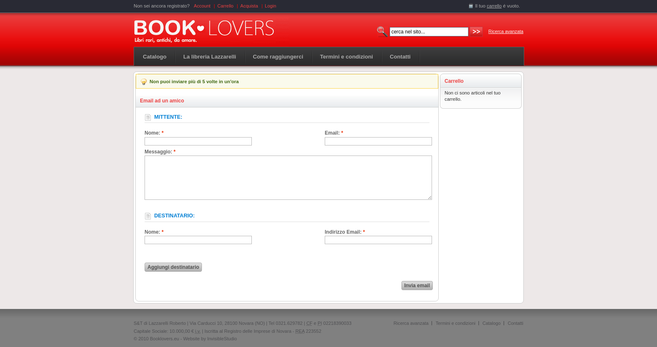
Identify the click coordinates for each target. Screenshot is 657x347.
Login (270, 5)
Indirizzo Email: (345, 232)
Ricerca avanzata (506, 31)
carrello (494, 5)
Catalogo (154, 57)
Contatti (515, 323)
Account (202, 5)
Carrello (225, 5)
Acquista (249, 5)
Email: (334, 133)
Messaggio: (160, 152)
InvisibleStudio (222, 338)
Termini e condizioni (456, 323)
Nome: (154, 133)
